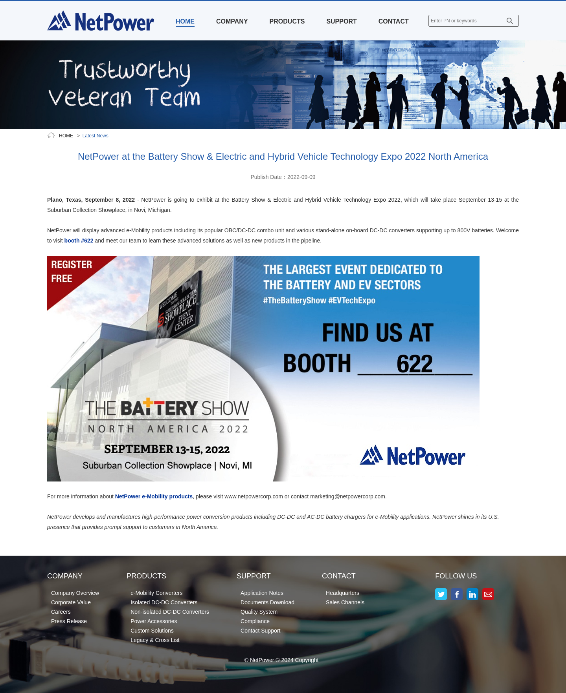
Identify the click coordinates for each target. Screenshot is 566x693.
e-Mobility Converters (156, 593)
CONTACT (394, 21)
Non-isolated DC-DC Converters (169, 612)
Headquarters (342, 593)
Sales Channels (345, 602)
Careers (61, 612)
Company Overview (75, 593)
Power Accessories (153, 621)
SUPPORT (341, 21)
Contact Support (260, 630)
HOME (185, 21)
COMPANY (232, 21)
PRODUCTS (287, 21)
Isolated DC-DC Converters (163, 602)
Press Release (69, 621)
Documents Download (267, 602)
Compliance (255, 621)
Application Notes (262, 593)
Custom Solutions (152, 630)
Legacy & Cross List (155, 640)
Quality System (259, 612)
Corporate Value (71, 602)
